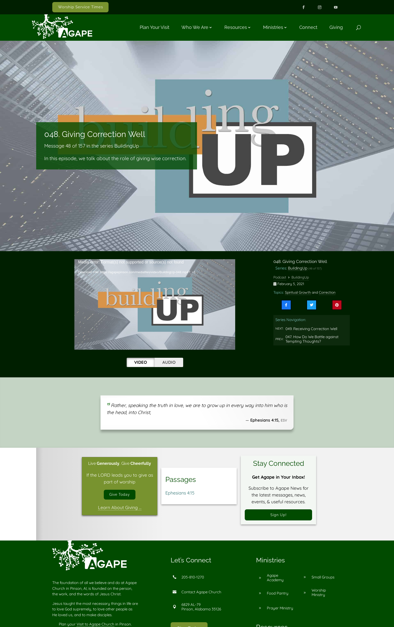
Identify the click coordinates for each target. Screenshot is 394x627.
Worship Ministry (319, 595)
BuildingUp (297, 268)
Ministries (273, 27)
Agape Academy (275, 580)
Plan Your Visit (154, 27)
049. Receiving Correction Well (311, 329)
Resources (235, 27)
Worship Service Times (80, 7)
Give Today (120, 496)
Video (140, 362)
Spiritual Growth (298, 292)
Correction (327, 292)
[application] (154, 304)
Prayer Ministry (280, 610)
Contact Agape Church (201, 594)
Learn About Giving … (119, 510)
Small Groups (323, 579)
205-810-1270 (192, 579)
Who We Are (194, 27)
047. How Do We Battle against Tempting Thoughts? (311, 339)
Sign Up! (278, 516)
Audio (169, 362)
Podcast (279, 277)
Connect (308, 27)
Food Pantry (277, 595)
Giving (336, 27)
